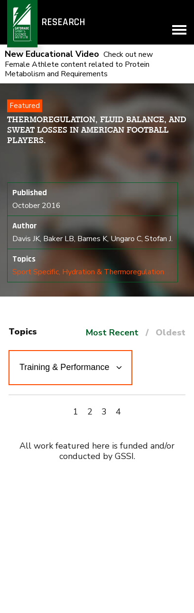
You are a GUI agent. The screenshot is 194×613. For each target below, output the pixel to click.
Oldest (170, 332)
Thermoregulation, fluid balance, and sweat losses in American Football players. (96, 129)
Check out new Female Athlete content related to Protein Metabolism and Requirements (79, 64)
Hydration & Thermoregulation (113, 272)
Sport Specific (35, 272)
